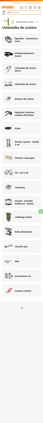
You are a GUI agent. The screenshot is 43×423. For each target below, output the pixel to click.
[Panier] (35, 7)
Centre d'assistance (32, 3)
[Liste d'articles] (26, 7)
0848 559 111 (17, 3)
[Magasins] (21, 7)
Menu (4, 12)
